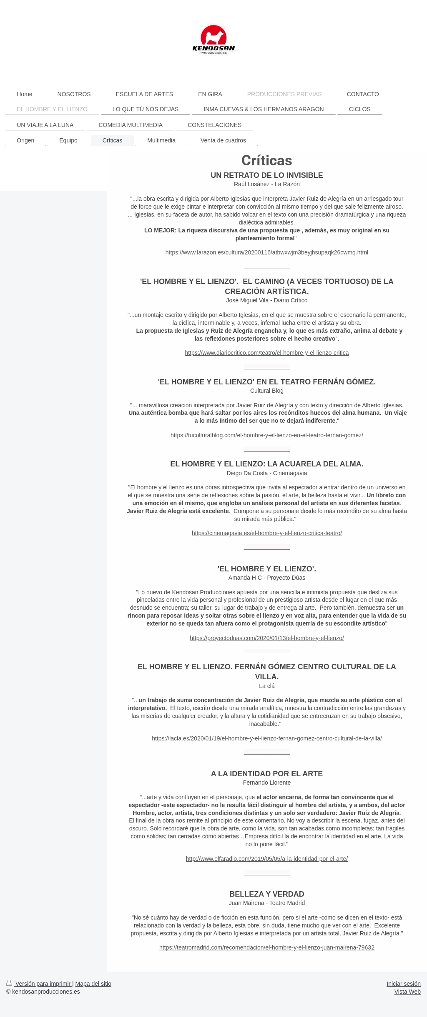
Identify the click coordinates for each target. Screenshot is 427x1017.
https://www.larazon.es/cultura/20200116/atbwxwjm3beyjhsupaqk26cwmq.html (267, 252)
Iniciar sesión (404, 983)
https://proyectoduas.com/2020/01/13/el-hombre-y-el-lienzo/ (267, 638)
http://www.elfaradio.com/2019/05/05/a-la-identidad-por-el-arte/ (267, 858)
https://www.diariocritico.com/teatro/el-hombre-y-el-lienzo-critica (267, 352)
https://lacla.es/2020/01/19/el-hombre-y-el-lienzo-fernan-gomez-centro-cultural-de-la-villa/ (267, 738)
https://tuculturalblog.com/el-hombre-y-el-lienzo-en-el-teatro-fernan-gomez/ (267, 435)
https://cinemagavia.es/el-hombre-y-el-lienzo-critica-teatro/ (267, 533)
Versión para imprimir (39, 983)
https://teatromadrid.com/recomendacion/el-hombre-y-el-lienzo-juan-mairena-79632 (266, 947)
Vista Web (407, 991)
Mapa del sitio (93, 983)
